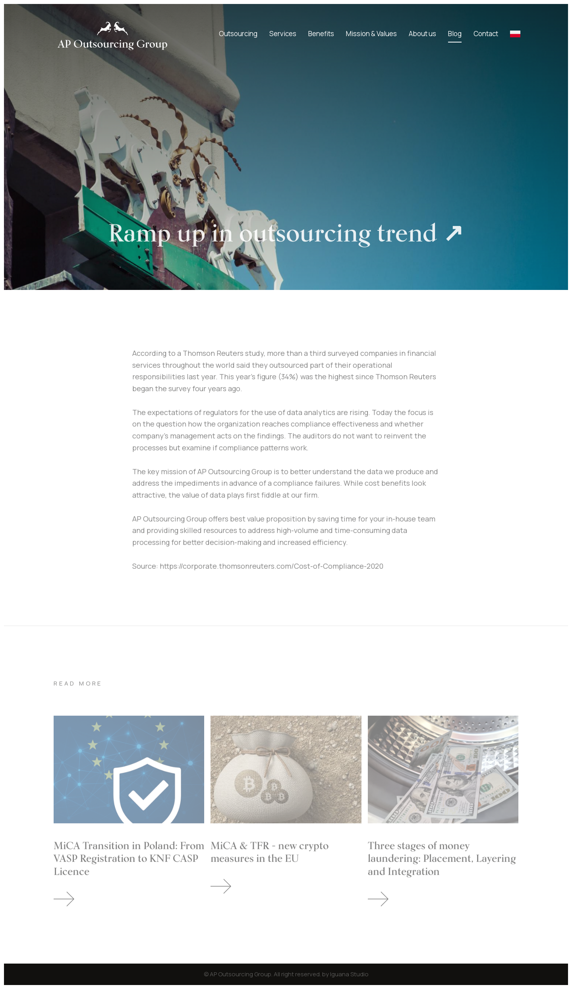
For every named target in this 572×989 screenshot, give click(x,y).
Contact (485, 33)
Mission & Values (371, 33)
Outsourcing (238, 33)
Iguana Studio (349, 974)
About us (422, 33)
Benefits (321, 33)
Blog (455, 33)
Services (282, 33)
